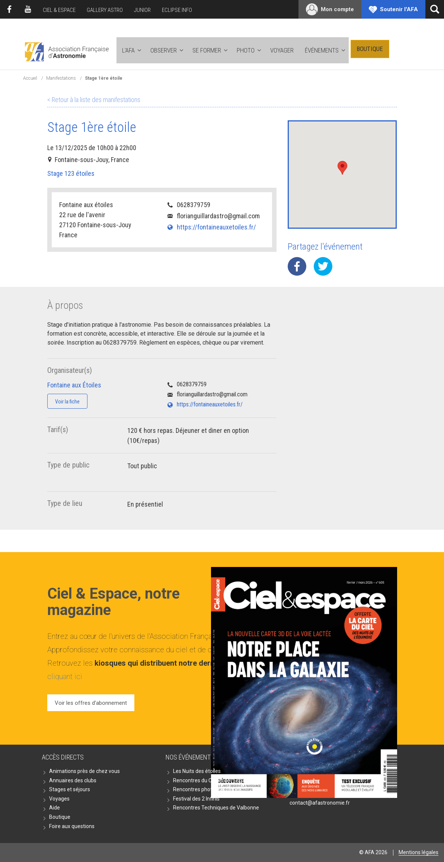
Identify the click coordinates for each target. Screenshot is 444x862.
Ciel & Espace (59, 10)
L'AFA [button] (128, 50)
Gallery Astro (105, 10)
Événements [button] (322, 50)
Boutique (370, 49)
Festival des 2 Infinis (196, 799)
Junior (142, 10)
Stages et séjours (69, 789)
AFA (66, 50)
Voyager (282, 50)
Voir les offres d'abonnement (91, 703)
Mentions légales (418, 852)
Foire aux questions (72, 826)
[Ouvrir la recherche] (434, 9)
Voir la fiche (67, 402)
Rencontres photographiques (207, 789)
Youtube (28, 9)
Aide (54, 808)
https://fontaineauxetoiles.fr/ (216, 227)
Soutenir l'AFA (399, 9)
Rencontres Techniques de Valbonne (216, 808)
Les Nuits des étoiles (197, 771)
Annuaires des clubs (72, 780)
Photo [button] (246, 50)
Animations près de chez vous (84, 771)
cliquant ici (64, 676)
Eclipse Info (177, 10)
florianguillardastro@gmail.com (218, 216)
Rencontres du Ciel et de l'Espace (211, 780)
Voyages (59, 799)
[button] (342, 168)
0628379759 (193, 205)
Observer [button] (163, 50)
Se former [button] (206, 50)
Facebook (9, 9)
